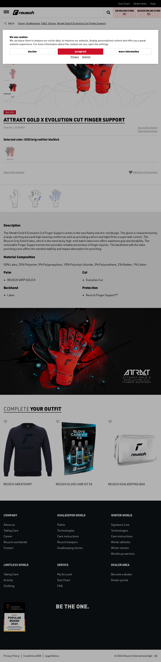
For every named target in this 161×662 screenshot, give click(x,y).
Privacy (75, 56)
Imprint (86, 56)
